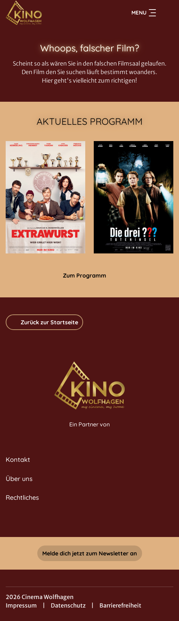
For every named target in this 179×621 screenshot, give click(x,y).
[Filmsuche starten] (166, 13)
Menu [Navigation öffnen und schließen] (143, 12)
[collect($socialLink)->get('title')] (89, 521)
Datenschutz (68, 605)
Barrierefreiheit (120, 605)
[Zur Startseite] (54, 13)
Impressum (21, 605)
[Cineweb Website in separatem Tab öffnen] (89, 432)
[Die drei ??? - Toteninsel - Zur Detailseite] (133, 197)
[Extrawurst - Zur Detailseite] (45, 197)
